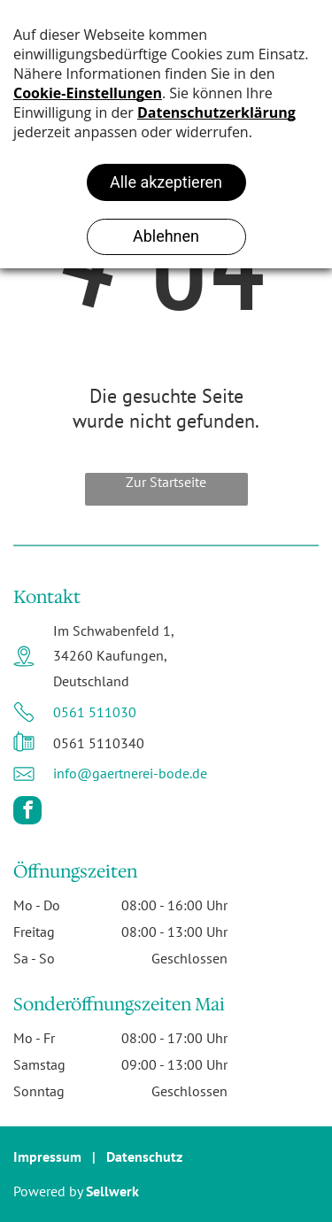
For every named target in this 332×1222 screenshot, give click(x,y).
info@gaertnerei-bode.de (130, 773)
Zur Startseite (166, 482)
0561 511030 (94, 712)
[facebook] (27, 812)
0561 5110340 (98, 743)
